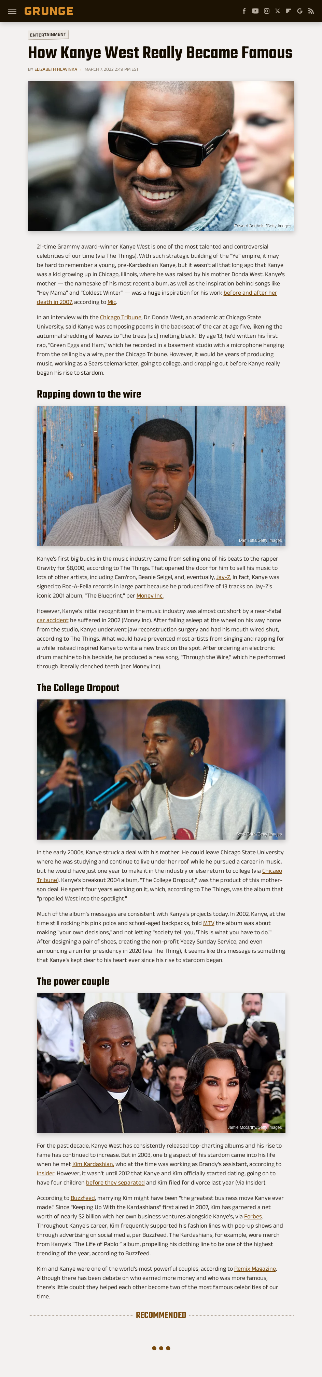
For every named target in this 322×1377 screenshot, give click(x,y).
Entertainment (48, 34)
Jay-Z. (223, 577)
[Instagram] (266, 11)
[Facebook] (244, 11)
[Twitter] (277, 11)
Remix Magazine (255, 1268)
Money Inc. (150, 595)
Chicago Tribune (120, 317)
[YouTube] (255, 11)
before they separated (115, 1182)
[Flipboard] (288, 11)
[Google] (300, 11)
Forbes (253, 1216)
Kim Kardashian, (93, 1164)
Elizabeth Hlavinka (55, 69)
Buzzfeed (83, 1197)
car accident (53, 620)
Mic (112, 301)
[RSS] (311, 11)
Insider (45, 1173)
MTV (208, 923)
